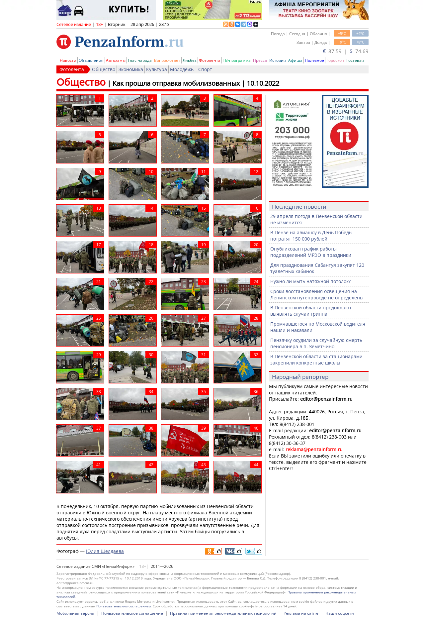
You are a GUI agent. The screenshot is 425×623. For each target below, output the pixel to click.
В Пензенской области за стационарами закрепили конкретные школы (316, 359)
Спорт (205, 69)
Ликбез (190, 60)
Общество (103, 69)
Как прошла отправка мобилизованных (176, 83)
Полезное (314, 60)
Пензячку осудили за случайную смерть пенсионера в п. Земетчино (316, 343)
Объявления (91, 60)
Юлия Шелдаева (105, 551)
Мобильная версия (75, 613)
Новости (68, 60)
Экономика (130, 69)
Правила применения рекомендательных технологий (223, 613)
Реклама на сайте (301, 613)
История (277, 60)
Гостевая (355, 60)
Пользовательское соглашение (132, 613)
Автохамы (116, 60)
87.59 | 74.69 (346, 51)
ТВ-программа (237, 60)
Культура (156, 69)
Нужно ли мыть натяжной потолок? (310, 281)
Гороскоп (335, 60)
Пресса (260, 60)
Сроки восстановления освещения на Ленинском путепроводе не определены (317, 294)
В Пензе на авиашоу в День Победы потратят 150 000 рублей (311, 235)
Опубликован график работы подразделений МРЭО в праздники (310, 252)
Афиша (295, 60)
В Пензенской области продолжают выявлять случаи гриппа (311, 310)
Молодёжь (182, 69)
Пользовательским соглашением (123, 606)
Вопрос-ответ (167, 60)
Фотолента (209, 60)
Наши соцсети (339, 613)
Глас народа (140, 60)
